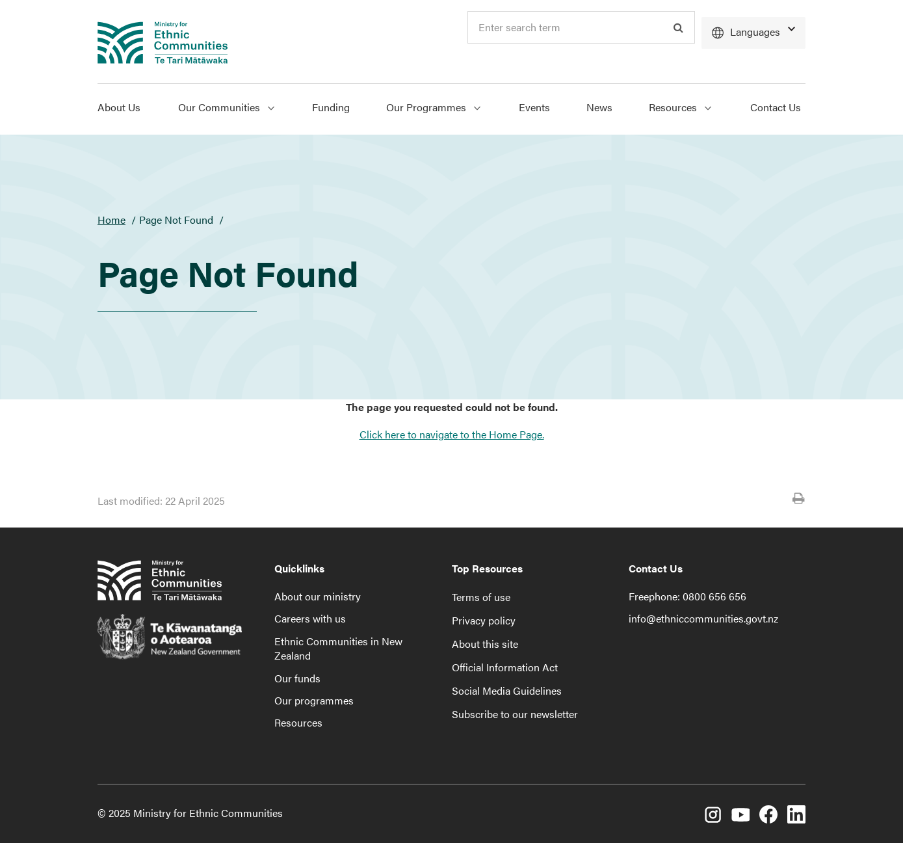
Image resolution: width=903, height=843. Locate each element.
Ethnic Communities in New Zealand (338, 648)
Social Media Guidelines (507, 690)
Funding (331, 107)
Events (534, 107)
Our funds (297, 678)
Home (111, 219)
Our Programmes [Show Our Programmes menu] (433, 107)
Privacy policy (484, 620)
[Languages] (753, 33)
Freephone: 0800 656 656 (687, 596)
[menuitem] (129, 109)
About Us (119, 107)
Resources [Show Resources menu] (680, 107)
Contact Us (775, 107)
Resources (298, 722)
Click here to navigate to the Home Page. (452, 434)
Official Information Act (505, 667)
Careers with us (310, 618)
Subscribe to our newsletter (515, 713)
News (599, 107)
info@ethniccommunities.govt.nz (703, 618)
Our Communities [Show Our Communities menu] (226, 107)
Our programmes (314, 700)
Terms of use (481, 596)
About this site (485, 643)
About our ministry (317, 596)
